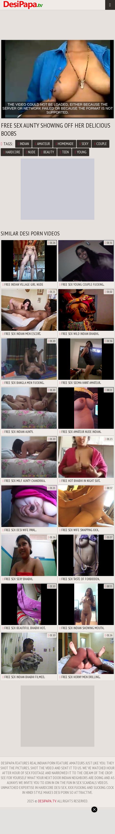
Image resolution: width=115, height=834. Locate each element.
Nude (30, 152)
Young (80, 152)
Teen (64, 152)
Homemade (64, 143)
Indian (23, 143)
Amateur (42, 143)
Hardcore (11, 152)
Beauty (47, 152)
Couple (100, 143)
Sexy (83, 143)
